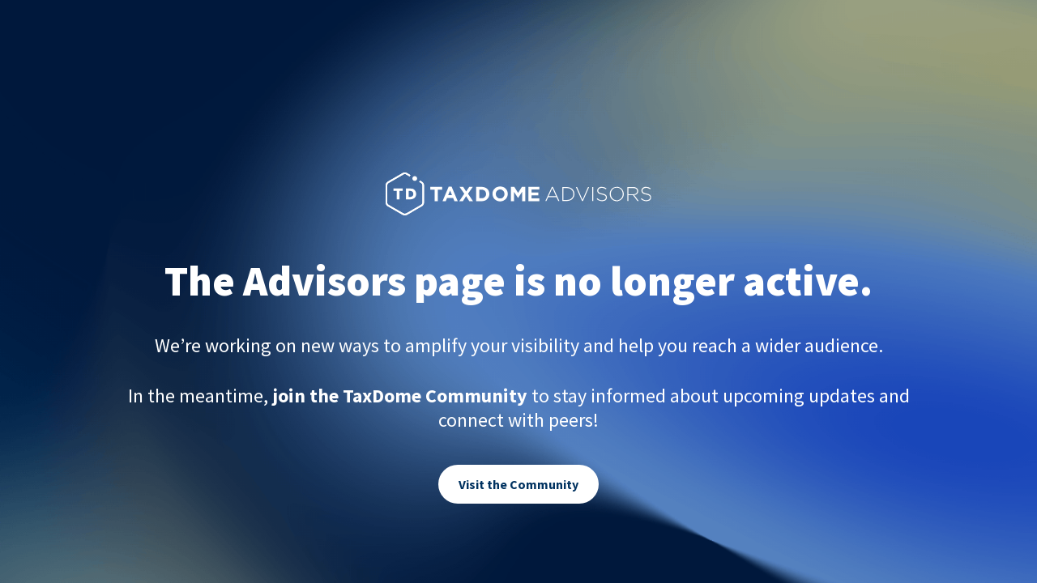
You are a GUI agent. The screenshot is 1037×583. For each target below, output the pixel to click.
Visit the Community (518, 484)
